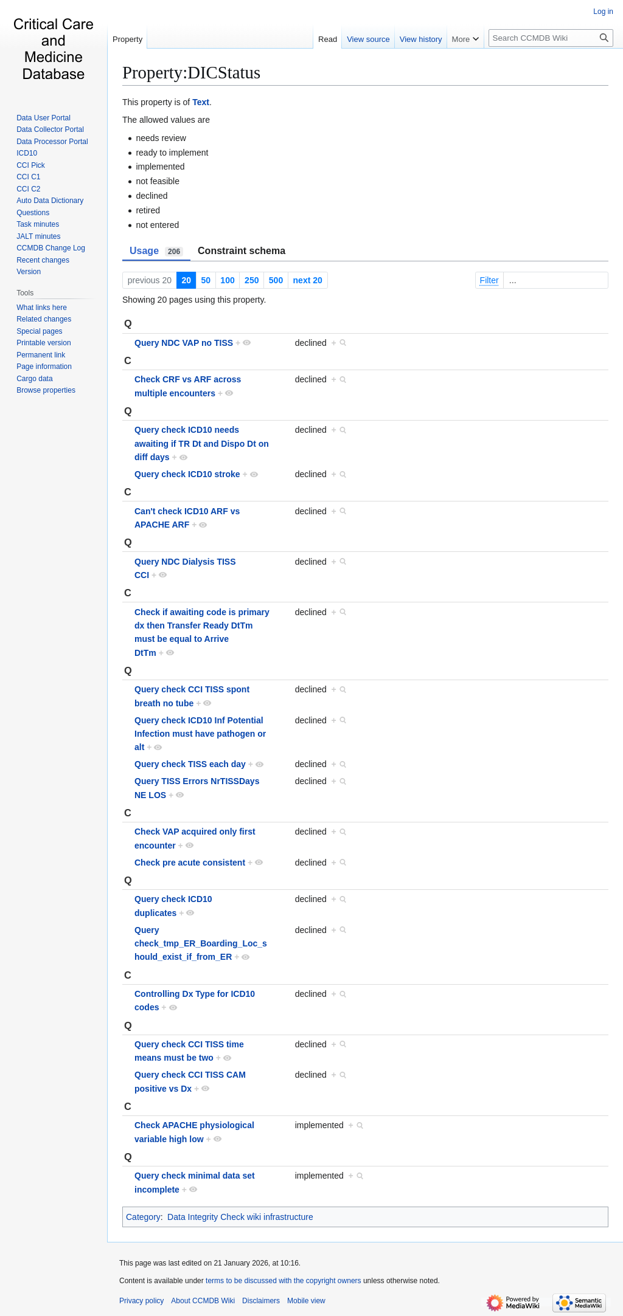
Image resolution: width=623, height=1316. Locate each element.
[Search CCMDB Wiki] (551, 38)
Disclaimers (261, 1301)
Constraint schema (241, 251)
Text (200, 102)
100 (227, 280)
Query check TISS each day (190, 764)
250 (252, 280)
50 (206, 280)
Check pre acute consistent (189, 862)
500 (276, 280)
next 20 (307, 280)
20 (186, 280)
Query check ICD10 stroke (187, 474)
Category (143, 1217)
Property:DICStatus (191, 72)
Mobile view (306, 1301)
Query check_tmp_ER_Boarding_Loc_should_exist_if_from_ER (200, 943)
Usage (156, 251)
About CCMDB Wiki (203, 1301)
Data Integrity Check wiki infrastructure (240, 1217)
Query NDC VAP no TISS (183, 343)
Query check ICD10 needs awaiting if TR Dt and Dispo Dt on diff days (201, 443)
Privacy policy (141, 1301)
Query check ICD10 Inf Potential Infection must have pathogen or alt (200, 734)
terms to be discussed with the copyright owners (283, 1280)
